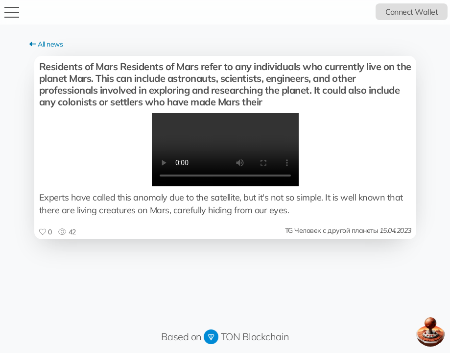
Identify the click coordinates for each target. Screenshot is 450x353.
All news (46, 44)
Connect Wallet (411, 12)
